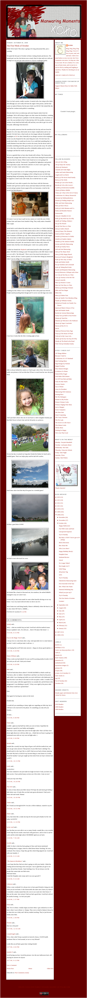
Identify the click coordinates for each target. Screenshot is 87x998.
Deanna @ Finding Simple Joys (64, 200)
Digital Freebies (60, 366)
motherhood (58, 663)
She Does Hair (59, 412)
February (61, 625)
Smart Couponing (60, 415)
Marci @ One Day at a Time (63, 285)
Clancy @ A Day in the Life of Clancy (66, 193)
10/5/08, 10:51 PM (13, 808)
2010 (58, 509)
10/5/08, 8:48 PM (13, 718)
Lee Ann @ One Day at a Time (64, 275)
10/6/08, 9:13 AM (13, 856)
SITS (60, 575)
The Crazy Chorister (61, 417)
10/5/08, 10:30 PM (13, 797)
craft (56, 652)
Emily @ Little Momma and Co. (64, 208)
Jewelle (9, 843)
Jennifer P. (10, 952)
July (60, 611)
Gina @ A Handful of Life (63, 216)
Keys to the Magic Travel (14, 638)
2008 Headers (59, 707)
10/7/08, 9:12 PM (13, 960)
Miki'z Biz (58, 293)
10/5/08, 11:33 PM (13, 822)
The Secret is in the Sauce (63, 422)
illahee (9, 814)
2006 (58, 635)
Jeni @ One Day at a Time (63, 226)
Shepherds (24, 249)
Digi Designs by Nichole (62, 363)
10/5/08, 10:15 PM (13, 761)
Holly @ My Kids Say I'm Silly (64, 218)
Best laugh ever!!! (64, 566)
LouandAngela (11, 934)
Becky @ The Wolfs (61, 180)
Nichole (9, 923)
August (61, 608)
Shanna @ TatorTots (61, 318)
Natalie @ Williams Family (63, 300)
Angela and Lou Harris (62, 175)
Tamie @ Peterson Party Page (64, 331)
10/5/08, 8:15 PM (13, 633)
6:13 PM (24, 612)
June (60, 614)
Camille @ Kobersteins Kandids (64, 188)
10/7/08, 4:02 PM (13, 947)
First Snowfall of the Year (66, 583)
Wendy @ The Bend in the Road (64, 341)
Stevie (57, 328)
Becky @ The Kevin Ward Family (65, 177)
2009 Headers (59, 709)
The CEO (9, 787)
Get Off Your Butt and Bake (63, 379)
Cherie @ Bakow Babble (62, 190)
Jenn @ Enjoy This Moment (63, 231)
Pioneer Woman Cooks (62, 402)
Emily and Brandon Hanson (63, 211)
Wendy (9, 624)
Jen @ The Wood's (60, 223)
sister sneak (58, 675)
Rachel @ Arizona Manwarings (64, 313)
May (60, 617)
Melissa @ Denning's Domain (64, 288)
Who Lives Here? (64, 548)
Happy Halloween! (64, 526)
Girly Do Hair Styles (61, 381)
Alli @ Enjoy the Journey (62, 164)
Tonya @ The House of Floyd (64, 333)
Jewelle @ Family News (62, 247)
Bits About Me (63, 545)
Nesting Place (59, 394)
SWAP (61, 560)
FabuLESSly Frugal (61, 374)
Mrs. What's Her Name (65, 586)
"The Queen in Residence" (14, 861)
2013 (58, 500)
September (62, 605)
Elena (8, 904)
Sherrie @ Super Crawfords (63, 323)
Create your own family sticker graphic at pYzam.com (44, 987)
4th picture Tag (63, 572)
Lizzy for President (61, 389)
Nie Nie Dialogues (60, 397)
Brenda (9, 743)
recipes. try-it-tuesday (61, 673)
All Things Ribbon (60, 353)
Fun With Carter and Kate (66, 529)
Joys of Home (59, 386)
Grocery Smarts (60, 384)
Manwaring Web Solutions (63, 392)
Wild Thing (62, 569)
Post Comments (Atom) (22, 973)
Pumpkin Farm (63, 554)
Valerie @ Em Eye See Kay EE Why (66, 339)
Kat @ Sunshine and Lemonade (64, 264)
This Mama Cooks (60, 425)
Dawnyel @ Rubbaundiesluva (64, 198)
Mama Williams (11, 656)
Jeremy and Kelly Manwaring (64, 244)
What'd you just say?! (65, 592)
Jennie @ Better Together (62, 234)
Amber (9, 802)
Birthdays (58, 647)
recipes (57, 670)
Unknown (10, 884)
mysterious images (60, 665)
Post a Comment (12, 965)
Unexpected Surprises (65, 531)
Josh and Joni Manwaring (62, 249)
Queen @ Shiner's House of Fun (64, 308)
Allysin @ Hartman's (61, 167)
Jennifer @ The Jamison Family (64, 241)
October (61, 523)
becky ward (10, 827)
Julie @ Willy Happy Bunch (63, 254)
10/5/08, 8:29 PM (13, 651)
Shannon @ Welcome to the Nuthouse (66, 321)
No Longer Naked (64, 563)
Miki (8, 669)
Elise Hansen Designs (61, 369)
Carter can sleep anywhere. (63, 650)
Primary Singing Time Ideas (63, 405)
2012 (58, 503)
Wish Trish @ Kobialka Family (64, 344)
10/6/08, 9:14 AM (13, 879)
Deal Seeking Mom (61, 361)
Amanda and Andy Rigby (62, 170)
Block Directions (64, 542)
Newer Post (10, 968)
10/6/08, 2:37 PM (13, 899)
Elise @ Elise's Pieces (61, 205)
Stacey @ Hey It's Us (61, 326)
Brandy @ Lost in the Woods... (64, 182)
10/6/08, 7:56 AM (13, 838)
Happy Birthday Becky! (66, 551)
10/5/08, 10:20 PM (13, 781)
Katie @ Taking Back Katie (63, 267)
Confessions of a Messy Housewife (65, 195)
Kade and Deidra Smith (62, 262)
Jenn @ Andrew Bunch (62, 229)
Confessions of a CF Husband (64, 358)
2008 (58, 515)
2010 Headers (59, 704)
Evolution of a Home (61, 371)
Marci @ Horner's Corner (62, 282)
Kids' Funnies (59, 658)
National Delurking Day (66, 589)
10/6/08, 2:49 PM (13, 917)
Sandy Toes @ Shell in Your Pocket (65, 315)
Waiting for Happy (60, 430)
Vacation (57, 683)
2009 (58, 512)
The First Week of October (18, 46)
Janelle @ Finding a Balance (63, 221)
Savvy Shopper (59, 407)
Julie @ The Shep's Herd (62, 252)
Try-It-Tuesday (63, 534)
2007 (58, 632)
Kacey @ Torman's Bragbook (64, 257)
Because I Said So (60, 356)
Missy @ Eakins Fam (61, 295)
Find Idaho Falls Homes (62, 376)
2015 (58, 497)
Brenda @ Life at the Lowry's (64, 185)
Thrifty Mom (59, 428)
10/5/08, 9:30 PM (13, 738)
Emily (8, 766)
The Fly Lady (59, 420)
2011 (58, 506)
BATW (57, 645)
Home (30, 968)
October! (61, 601)
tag (56, 678)
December (62, 517)
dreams (57, 655)
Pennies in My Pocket (61, 399)
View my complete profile (65, 75)
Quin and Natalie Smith (62, 310)
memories (58, 660)
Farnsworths (59, 213)
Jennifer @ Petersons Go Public (64, 236)
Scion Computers (60, 410)
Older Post (50, 968)
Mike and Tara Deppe (61, 290)
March (61, 622)
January (61, 628)
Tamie (8, 723)
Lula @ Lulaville (60, 280)
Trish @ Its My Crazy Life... (63, 336)
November (62, 520)
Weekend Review (64, 557)
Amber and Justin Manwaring (64, 172)
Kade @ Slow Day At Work (63, 259)
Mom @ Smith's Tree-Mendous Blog (66, 298)
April (60, 619)
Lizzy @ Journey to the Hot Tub (64, 277)
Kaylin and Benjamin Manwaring (65, 270)
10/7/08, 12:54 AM (13, 929)
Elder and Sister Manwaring (63, 203)
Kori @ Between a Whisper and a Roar (66, 272)
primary (57, 668)
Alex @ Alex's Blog (61, 162)
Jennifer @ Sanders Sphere (63, 239)
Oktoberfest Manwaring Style (67, 581)
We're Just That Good (61, 433)
